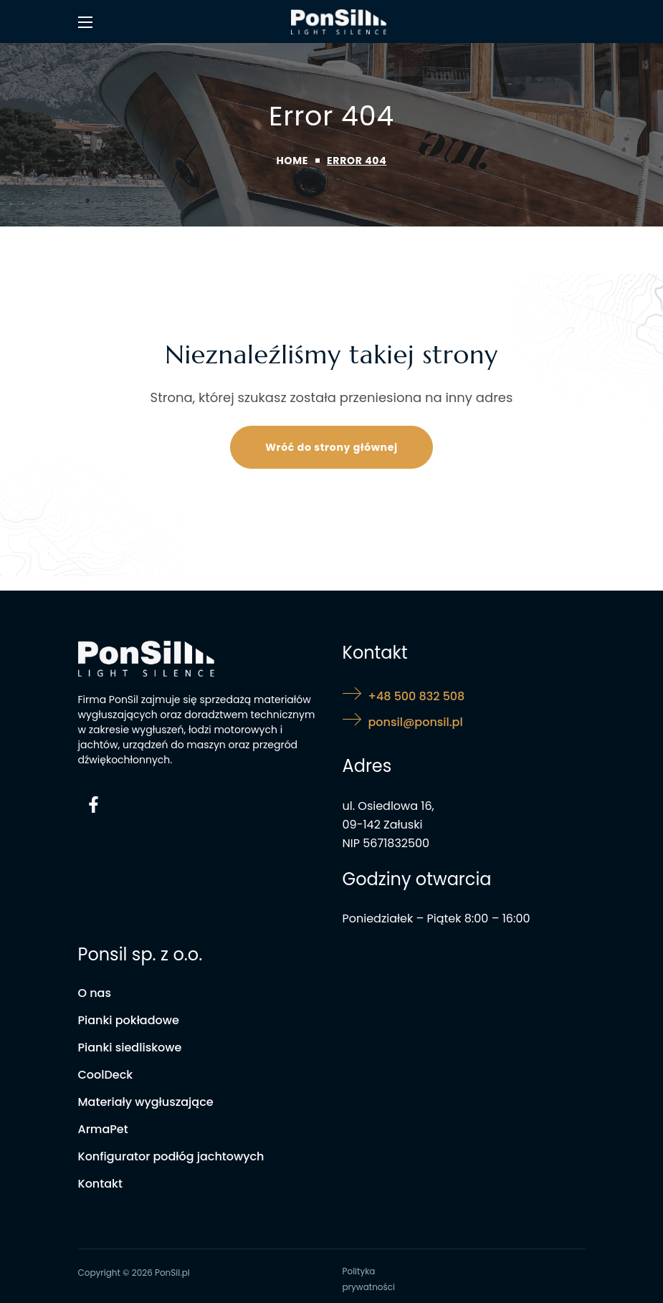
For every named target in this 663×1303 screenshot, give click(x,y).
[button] (331, 447)
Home (292, 160)
